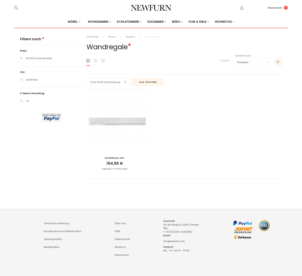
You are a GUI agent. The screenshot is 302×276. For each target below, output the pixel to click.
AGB (117, 231)
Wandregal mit (115, 157)
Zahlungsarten (53, 239)
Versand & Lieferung (56, 223)
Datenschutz (122, 239)
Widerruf (120, 247)
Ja (27, 101)
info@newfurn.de (174, 241)
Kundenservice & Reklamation (62, 231)
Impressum (122, 255)
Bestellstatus (52, 247)
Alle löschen (148, 82)
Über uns (120, 223)
